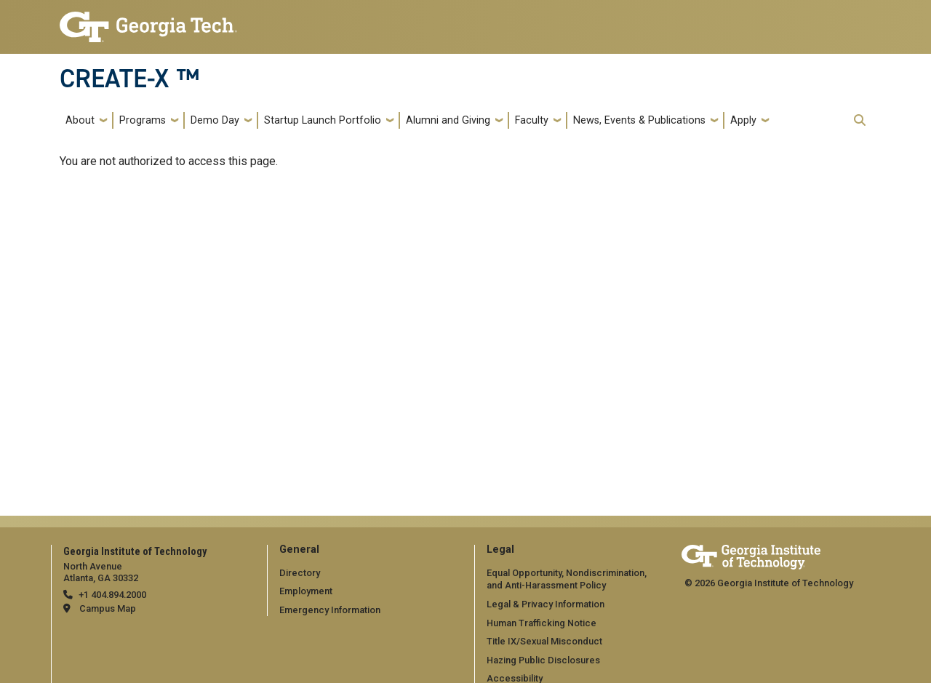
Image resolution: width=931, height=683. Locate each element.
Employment (305, 591)
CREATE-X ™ (129, 78)
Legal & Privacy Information (545, 604)
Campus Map (107, 608)
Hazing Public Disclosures (543, 660)
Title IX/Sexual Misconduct (544, 641)
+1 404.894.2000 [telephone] (112, 594)
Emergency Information (329, 609)
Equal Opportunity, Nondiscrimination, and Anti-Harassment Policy (567, 579)
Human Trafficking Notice (541, 623)
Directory (299, 572)
